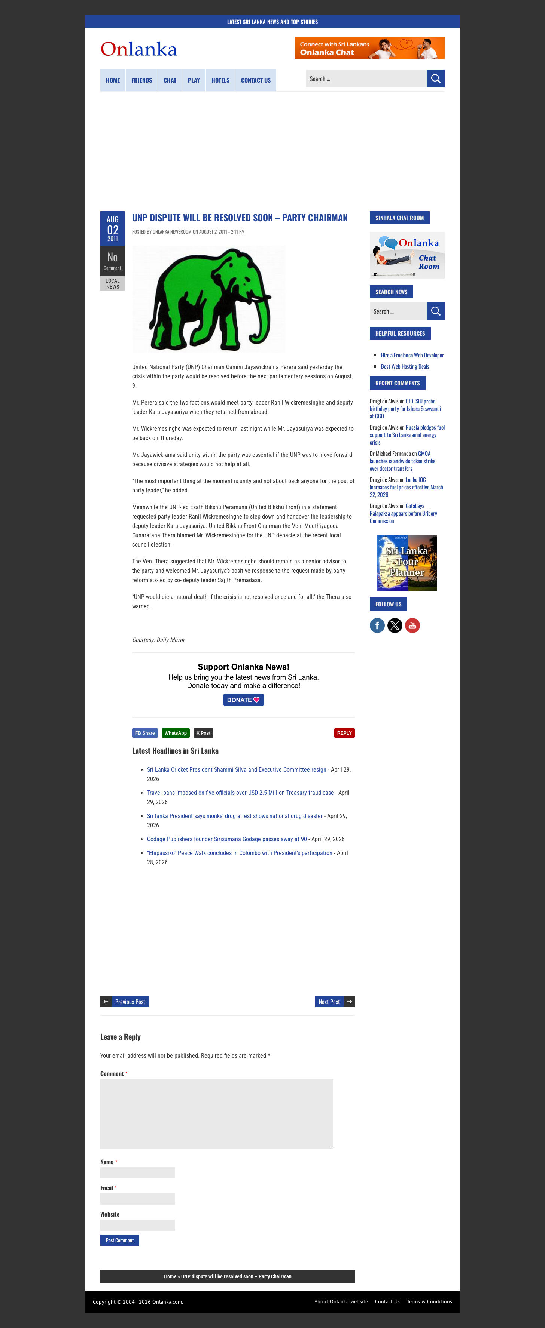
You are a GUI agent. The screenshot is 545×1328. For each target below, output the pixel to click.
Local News (113, 283)
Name (108, 1161)
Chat (170, 80)
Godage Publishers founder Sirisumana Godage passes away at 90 (227, 839)
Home (113, 80)
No (112, 256)
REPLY (344, 733)
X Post (203, 733)
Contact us (256, 80)
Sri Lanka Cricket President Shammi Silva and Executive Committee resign (236, 769)
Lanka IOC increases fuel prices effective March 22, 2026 (406, 486)
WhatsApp (176, 733)
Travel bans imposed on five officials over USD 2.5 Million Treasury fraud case (240, 792)
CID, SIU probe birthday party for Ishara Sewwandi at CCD (405, 408)
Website (110, 1213)
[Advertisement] (272, 151)
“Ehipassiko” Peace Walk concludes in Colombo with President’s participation (239, 853)
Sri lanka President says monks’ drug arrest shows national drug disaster (235, 816)
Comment (112, 267)
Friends (141, 80)
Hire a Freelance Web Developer (412, 355)
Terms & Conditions (429, 1301)
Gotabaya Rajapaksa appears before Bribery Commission (403, 513)
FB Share (145, 733)
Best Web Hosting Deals (405, 366)
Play (194, 80)
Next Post (329, 1001)
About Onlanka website (341, 1301)
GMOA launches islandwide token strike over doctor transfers (402, 460)
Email (108, 1187)
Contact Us (387, 1301)
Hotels (220, 80)
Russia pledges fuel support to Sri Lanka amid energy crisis (407, 434)
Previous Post (130, 1001)
